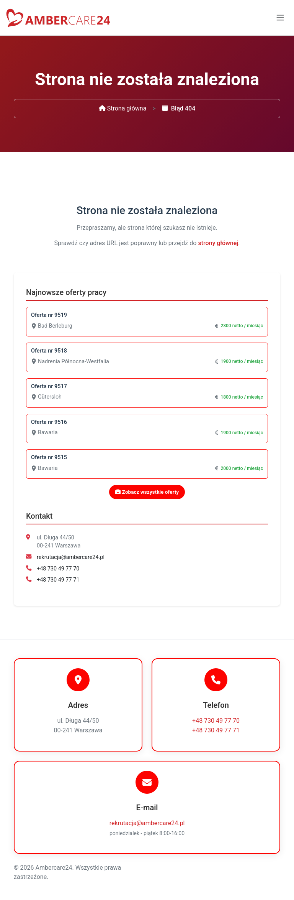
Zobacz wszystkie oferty (147, 492)
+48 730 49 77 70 (58, 568)
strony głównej (218, 243)
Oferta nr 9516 (49, 422)
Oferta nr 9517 (49, 386)
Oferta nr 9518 (49, 351)
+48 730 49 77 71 (58, 580)
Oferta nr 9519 (49, 315)
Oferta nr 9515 (49, 457)
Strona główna (123, 108)
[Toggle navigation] (280, 17)
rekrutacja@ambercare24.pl (71, 557)
